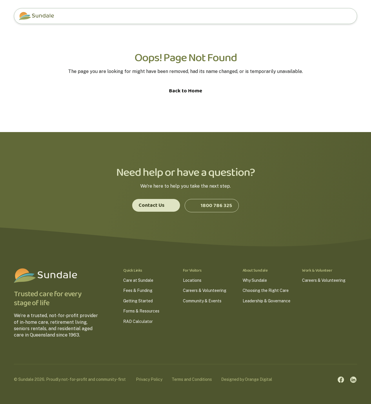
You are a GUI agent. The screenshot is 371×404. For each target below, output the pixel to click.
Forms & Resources (141, 311)
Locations (192, 280)
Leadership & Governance (266, 301)
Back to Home (185, 91)
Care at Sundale (138, 280)
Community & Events (202, 301)
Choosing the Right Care (266, 290)
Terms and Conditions (193, 379)
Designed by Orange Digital (248, 379)
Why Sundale (255, 280)
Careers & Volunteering (204, 290)
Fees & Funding (137, 290)
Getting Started (138, 301)
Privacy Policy (150, 379)
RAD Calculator (138, 321)
